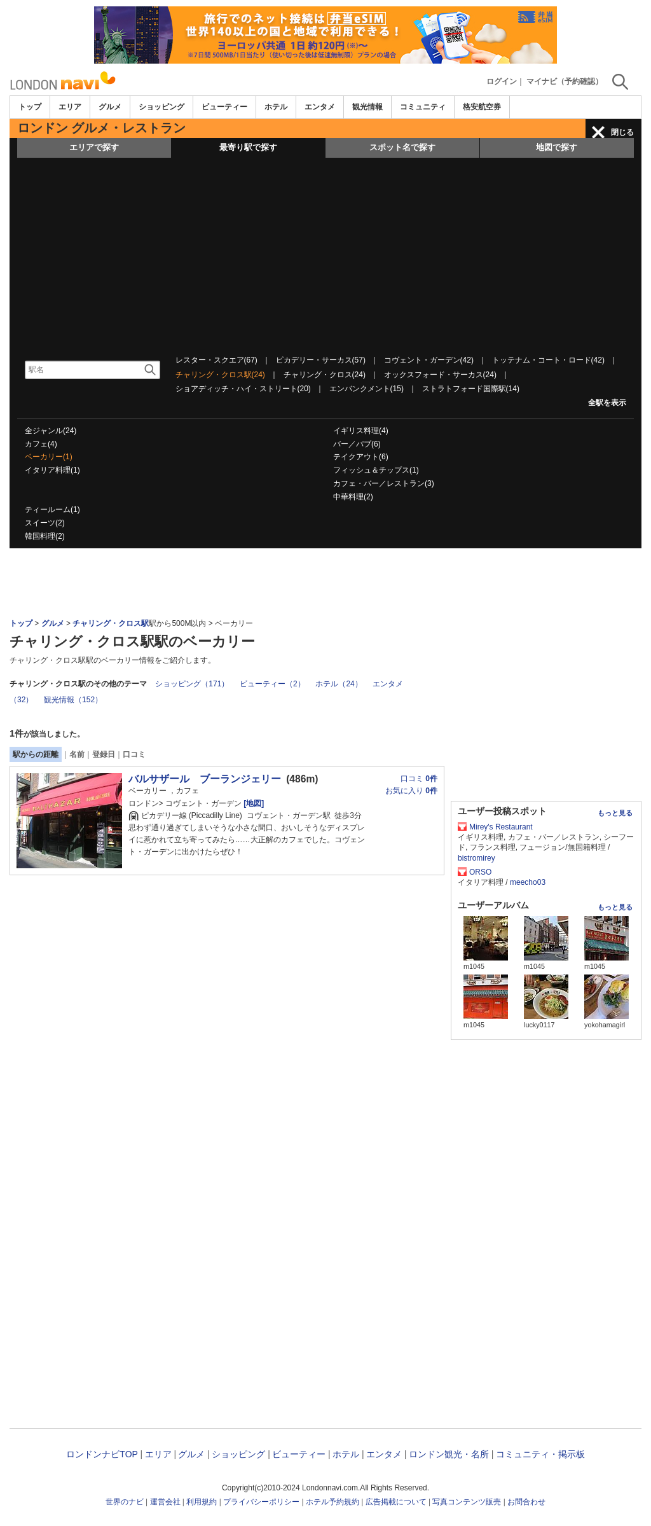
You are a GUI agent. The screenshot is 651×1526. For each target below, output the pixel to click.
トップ (29, 106)
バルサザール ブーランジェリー (204, 778)
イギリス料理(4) (360, 430)
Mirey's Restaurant (501, 826)
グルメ (110, 106)
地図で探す (556, 147)
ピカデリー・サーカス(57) (321, 360)
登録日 (103, 754)
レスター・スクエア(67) (216, 360)
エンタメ (320, 106)
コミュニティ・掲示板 (540, 1454)
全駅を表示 (607, 402)
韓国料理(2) (45, 536)
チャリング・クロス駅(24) (220, 374)
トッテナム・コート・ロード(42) (548, 360)
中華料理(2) (353, 496)
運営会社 (165, 1501)
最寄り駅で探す (248, 147)
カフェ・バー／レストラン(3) (383, 483)
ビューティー (224, 106)
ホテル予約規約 (332, 1501)
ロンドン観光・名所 (449, 1454)
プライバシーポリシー (261, 1501)
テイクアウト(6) (360, 456)
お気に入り (411, 790)
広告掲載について (396, 1501)
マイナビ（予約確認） (564, 81)
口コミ (134, 754)
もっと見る (615, 813)
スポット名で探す (402, 147)
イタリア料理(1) (52, 470)
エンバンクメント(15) (366, 388)
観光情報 (367, 106)
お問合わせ (526, 1501)
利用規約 (201, 1501)
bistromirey (476, 858)
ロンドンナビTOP (101, 1454)
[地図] (253, 803)
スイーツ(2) (45, 522)
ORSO (480, 872)
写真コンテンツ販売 (466, 1501)
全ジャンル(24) (50, 430)
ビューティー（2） (272, 683)
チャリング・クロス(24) (325, 374)
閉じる (622, 132)
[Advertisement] (325, 253)
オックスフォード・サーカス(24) (440, 374)
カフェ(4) (41, 444)
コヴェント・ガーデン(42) (429, 360)
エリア (69, 106)
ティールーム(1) (52, 509)
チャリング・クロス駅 (110, 623)
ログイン (501, 81)
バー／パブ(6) (357, 444)
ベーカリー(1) (48, 456)
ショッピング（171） (192, 683)
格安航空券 (482, 106)
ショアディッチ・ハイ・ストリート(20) (243, 388)
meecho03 (527, 882)
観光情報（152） (73, 699)
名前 (77, 754)
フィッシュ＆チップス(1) (376, 470)
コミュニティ (423, 106)
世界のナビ (125, 1501)
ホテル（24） (338, 683)
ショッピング (161, 106)
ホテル (275, 106)
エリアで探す (94, 147)
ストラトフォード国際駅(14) (470, 388)
